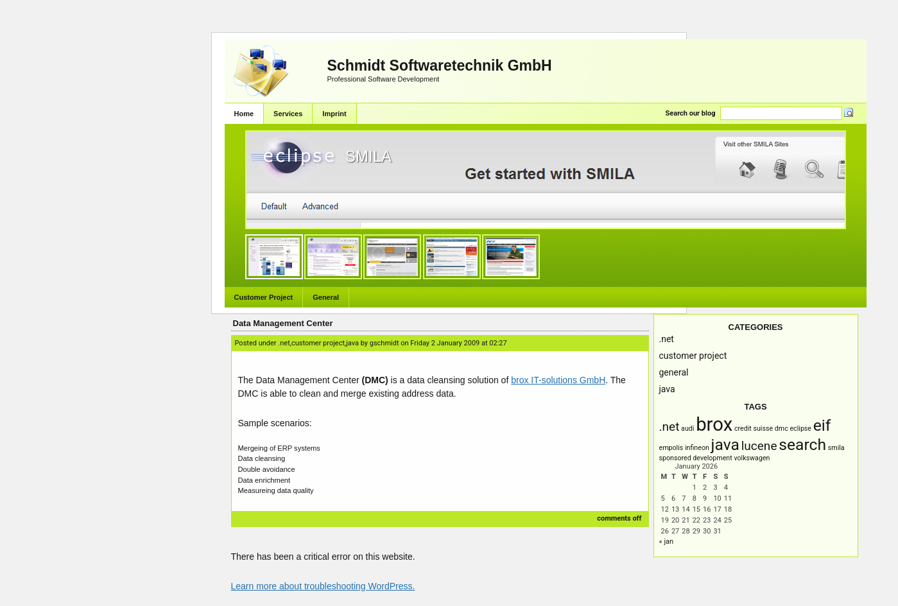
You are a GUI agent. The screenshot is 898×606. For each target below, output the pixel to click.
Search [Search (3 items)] (802, 444)
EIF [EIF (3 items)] (822, 425)
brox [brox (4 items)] (714, 424)
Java (667, 389)
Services (287, 113)
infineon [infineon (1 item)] (697, 448)
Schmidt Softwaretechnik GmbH (439, 65)
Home (244, 113)
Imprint (334, 113)
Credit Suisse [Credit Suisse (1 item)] (753, 428)
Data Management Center (283, 323)
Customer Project (263, 297)
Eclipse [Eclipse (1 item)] (800, 428)
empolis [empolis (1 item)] (671, 448)
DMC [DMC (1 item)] (781, 428)
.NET (666, 339)
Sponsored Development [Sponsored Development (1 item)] (695, 458)
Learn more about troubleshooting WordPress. (323, 586)
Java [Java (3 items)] (725, 444)
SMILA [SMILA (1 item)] (836, 448)
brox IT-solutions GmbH (558, 380)
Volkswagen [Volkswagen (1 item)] (752, 458)
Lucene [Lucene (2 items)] (759, 445)
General (326, 297)
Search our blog (691, 113)
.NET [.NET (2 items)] (669, 426)
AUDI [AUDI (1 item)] (687, 428)
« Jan (666, 541)
